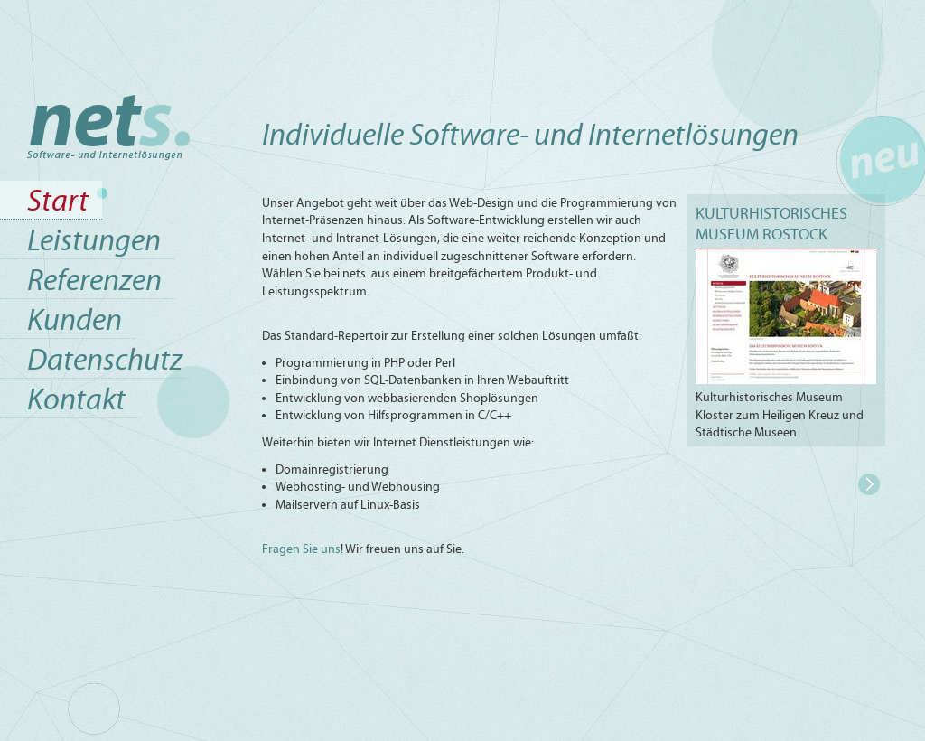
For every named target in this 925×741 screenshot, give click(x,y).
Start (58, 200)
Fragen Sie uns (301, 549)
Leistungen (94, 239)
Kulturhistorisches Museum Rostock (771, 223)
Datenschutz (104, 359)
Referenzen (94, 279)
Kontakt (76, 398)
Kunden (74, 319)
